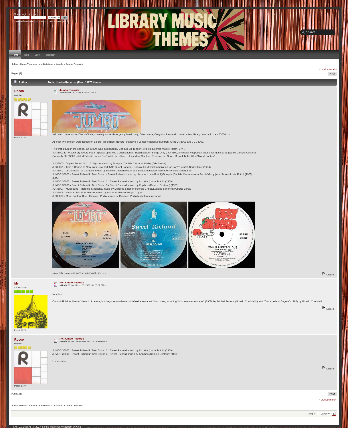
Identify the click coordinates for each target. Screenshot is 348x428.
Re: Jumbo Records (71, 282)
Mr (16, 283)
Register (50, 54)
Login (37, 54)
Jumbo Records (69, 89)
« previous (324, 69)
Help (26, 54)
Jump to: (312, 414)
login (24, 14)
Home (15, 54)
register (35, 14)
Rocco (19, 91)
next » (333, 69)
